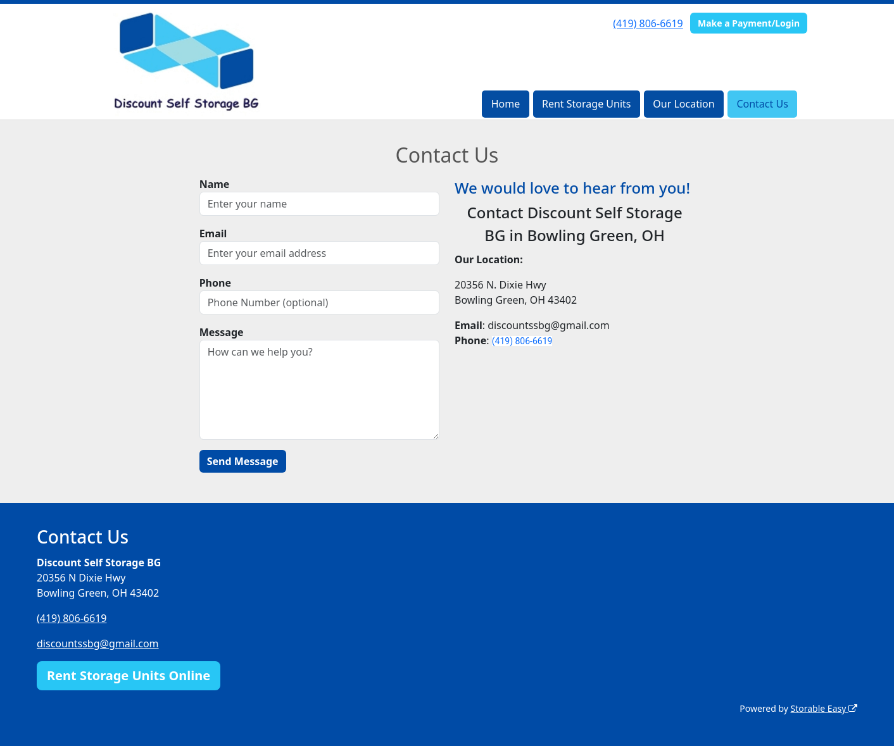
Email (213, 233)
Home (505, 104)
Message (221, 332)
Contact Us (762, 104)
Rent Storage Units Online (128, 675)
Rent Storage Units (586, 104)
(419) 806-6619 (648, 23)
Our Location (683, 104)
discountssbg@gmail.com (98, 643)
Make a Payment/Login (749, 23)
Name (214, 184)
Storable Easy (824, 708)
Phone (215, 283)
